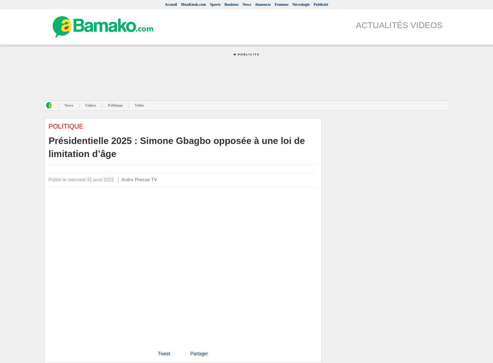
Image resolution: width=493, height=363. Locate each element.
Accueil (171, 4)
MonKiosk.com (193, 4)
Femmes (281, 4)
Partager (199, 353)
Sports (215, 4)
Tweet (164, 353)
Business (232, 4)
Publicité (321, 4)
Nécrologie (301, 4)
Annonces (263, 4)
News (246, 4)
